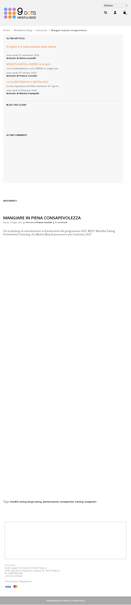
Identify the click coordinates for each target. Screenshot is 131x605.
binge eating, (35, 501)
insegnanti (90, 501)
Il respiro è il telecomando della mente (31, 44)
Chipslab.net (25, 581)
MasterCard (15, 586)
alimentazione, (51, 501)
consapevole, (67, 501)
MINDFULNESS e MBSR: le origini (28, 61)
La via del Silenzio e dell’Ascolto (27, 79)
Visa (8, 587)
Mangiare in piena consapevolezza (68, 30)
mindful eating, (19, 501)
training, (80, 501)
